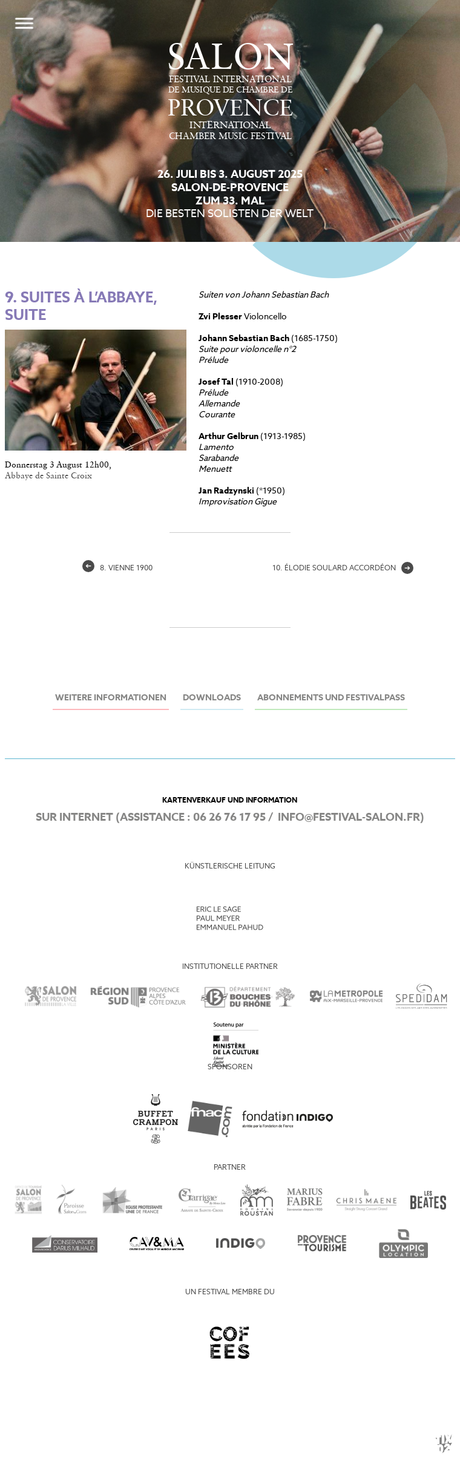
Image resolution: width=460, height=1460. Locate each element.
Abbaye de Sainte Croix (48, 476)
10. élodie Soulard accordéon (342, 568)
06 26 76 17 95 (229, 817)
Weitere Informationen (110, 698)
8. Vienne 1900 (117, 568)
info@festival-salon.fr (349, 817)
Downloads (212, 698)
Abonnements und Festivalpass (331, 698)
